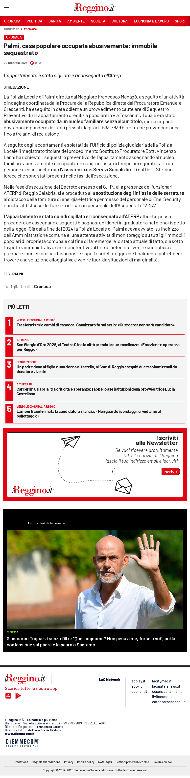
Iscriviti (171, 471)
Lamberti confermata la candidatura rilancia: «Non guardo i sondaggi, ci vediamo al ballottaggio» (89, 413)
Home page (11, 29)
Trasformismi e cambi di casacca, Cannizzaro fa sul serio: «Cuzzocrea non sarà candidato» (96, 324)
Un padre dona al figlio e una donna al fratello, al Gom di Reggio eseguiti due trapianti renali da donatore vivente (97, 369)
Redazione (21, 762)
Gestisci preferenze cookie (132, 762)
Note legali (105, 762)
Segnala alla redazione (46, 762)
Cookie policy (86, 762)
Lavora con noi (162, 762)
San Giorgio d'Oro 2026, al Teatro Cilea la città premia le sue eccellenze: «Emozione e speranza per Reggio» (98, 347)
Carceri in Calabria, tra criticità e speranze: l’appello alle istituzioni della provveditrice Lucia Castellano (96, 391)
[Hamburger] (6, 8)
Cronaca (30, 29)
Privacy (68, 762)
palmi (17, 274)
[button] (180, 32)
